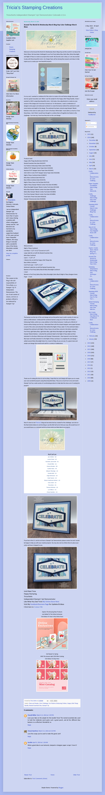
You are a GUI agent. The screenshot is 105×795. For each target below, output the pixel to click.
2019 (89, 356)
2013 (89, 368)
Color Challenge (43, 703)
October (92, 146)
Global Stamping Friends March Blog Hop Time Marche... (94, 305)
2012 (89, 371)
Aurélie (30, 742)
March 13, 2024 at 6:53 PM (47, 731)
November (92, 143)
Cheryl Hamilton (33, 731)
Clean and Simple (33, 703)
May (90, 162)
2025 (89, 134)
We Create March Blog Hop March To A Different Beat (94, 316)
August (91, 153)
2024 (89, 137)
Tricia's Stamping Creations (34, 7)
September (92, 150)
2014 (89, 365)
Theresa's (38, 422)
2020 (89, 352)
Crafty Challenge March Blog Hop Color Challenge (93, 197)
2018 (89, 359)
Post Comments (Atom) (39, 778)
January (91, 339)
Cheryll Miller (32, 715)
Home (52, 775)
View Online (89, 30)
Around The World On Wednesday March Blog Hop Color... (93, 260)
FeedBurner (92, 115)
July (90, 156)
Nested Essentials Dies (35, 705)
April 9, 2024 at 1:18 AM (40, 742)
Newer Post (28, 775)
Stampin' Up (45, 705)
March (91, 169)
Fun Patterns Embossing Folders (58, 703)
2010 (89, 378)
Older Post (76, 775)
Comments (90, 126)
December (92, 140)
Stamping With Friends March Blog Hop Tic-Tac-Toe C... (93, 295)
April (90, 165)
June (90, 159)
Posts (88, 123)
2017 (89, 362)
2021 (89, 349)
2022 (89, 346)
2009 (89, 381)
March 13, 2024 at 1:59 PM (45, 715)
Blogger (61, 788)
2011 (89, 375)
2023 (89, 343)
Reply (29, 725)
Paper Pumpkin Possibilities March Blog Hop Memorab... (93, 187)
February (92, 336)
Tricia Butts (11, 200)
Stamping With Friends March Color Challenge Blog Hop (93, 208)
